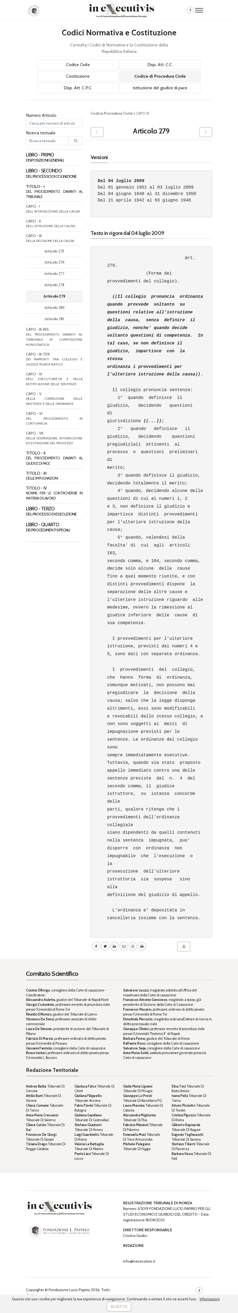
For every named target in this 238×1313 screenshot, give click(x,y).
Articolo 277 (54, 273)
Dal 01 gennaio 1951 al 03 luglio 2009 (145, 187)
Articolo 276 (54, 262)
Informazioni (210, 1299)
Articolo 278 (54, 285)
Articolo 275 (54, 251)
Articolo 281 (54, 319)
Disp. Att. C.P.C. (78, 87)
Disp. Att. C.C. (160, 64)
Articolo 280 (54, 307)
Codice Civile (78, 64)
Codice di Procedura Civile (160, 76)
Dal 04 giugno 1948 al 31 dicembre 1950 (147, 194)
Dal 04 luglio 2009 (121, 181)
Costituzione (78, 76)
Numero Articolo (41, 115)
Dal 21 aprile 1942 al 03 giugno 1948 (144, 200)
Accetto (119, 1306)
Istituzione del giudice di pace (160, 87)
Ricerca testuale (41, 132)
